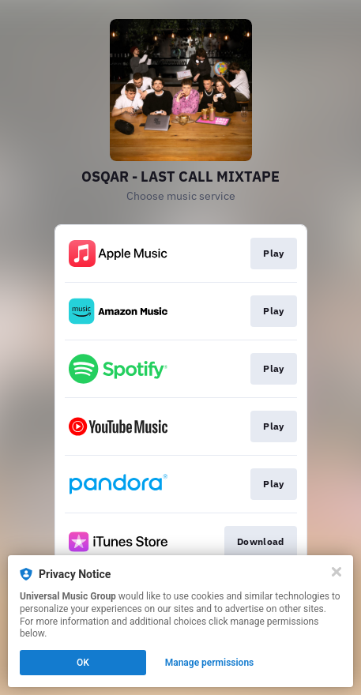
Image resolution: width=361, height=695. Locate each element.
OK (83, 662)
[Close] (336, 571)
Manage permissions (209, 662)
